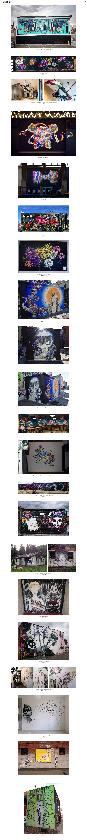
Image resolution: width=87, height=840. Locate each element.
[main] (43, 50)
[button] (85, 2)
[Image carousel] (43, 133)
